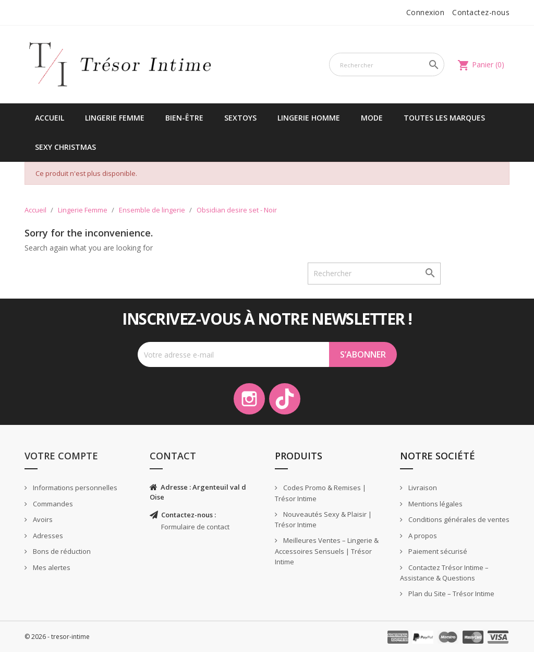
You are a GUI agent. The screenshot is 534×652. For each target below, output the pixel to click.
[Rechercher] (386, 64)
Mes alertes (50, 567)
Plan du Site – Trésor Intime (450, 593)
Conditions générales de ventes (458, 519)
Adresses (47, 535)
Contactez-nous (480, 12)
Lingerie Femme (114, 118)
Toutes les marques (444, 118)
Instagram (249, 398)
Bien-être (184, 118)
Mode (372, 118)
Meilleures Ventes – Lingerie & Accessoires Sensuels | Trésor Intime (327, 551)
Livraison (422, 487)
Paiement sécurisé (437, 551)
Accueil (49, 118)
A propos (422, 535)
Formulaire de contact (195, 526)
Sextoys (240, 118)
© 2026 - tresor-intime (57, 636)
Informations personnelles (74, 487)
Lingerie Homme (308, 118)
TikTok (284, 398)
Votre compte (61, 455)
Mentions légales (435, 503)
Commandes (52, 503)
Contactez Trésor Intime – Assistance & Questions (444, 573)
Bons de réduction (61, 551)
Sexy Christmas (65, 147)
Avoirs (42, 519)
